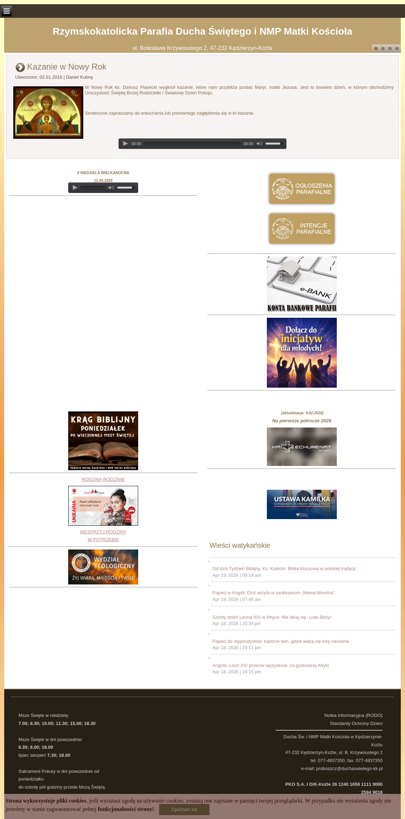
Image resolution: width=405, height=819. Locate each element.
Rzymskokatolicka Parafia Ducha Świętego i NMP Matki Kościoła (203, 31)
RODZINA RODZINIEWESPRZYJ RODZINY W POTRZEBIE (103, 510)
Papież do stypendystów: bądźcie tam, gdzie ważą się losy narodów (280, 641)
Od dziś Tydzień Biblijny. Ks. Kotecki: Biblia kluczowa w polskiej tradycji (283, 568)
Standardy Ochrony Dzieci (356, 723)
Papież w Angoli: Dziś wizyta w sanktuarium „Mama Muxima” (273, 592)
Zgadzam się (184, 809)
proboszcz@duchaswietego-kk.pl (349, 768)
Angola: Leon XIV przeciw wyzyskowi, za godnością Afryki (270, 665)
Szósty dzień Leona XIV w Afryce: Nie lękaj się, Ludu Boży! (271, 617)
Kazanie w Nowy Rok (67, 66)
